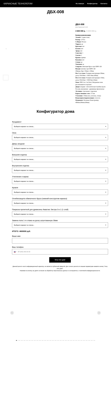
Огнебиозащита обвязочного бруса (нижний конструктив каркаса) (39, 199)
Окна (14, 133)
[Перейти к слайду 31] (65, 340)
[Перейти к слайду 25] (55, 340)
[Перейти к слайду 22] (50, 340)
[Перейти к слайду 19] (45, 340)
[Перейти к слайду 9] (29, 340)
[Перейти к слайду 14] (37, 340)
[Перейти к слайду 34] (70, 340)
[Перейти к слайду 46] (89, 340)
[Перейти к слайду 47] (91, 340)
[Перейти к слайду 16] (40, 340)
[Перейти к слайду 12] (34, 340)
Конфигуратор (92, 3)
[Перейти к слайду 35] (71, 340)
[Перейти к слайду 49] (94, 340)
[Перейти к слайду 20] (47, 340)
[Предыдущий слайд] (6, 48)
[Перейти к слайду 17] (42, 340)
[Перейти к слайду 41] (81, 340)
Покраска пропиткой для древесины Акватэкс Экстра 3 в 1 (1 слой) (40, 210)
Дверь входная (18, 144)
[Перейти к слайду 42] (83, 340)
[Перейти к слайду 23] (52, 340)
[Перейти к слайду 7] (26, 340)
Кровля (15, 188)
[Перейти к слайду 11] (32, 340)
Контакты (104, 3)
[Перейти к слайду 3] (19, 340)
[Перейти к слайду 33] (68, 340)
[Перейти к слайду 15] (39, 340)
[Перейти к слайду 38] (76, 340)
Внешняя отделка (19, 155)
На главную (80, 3)
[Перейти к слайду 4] (21, 340)
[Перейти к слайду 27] (58, 340)
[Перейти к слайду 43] (84, 340)
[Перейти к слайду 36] (73, 340)
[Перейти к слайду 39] (78, 340)
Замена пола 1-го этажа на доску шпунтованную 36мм (35, 220)
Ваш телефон (18, 247)
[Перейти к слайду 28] (60, 340)
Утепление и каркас (20, 177)
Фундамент (16, 122)
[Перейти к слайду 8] (27, 340)
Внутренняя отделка (20, 166)
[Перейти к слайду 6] (24, 340)
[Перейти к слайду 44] (86, 340)
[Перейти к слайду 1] (16, 340)
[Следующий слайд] (68, 48)
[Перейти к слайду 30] (63, 340)
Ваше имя (16, 236)
